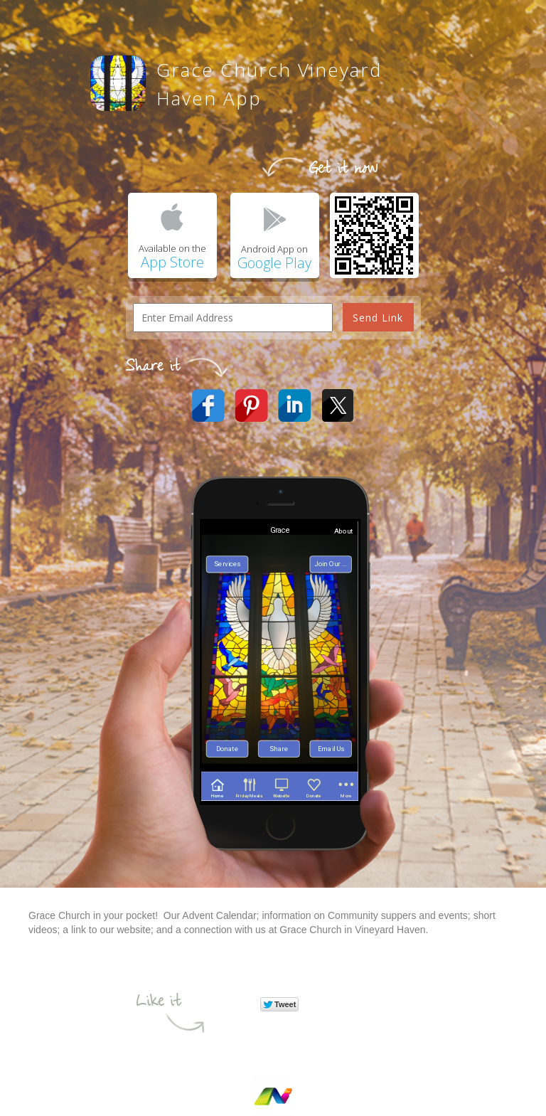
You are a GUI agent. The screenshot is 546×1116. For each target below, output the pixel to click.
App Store (172, 262)
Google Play (274, 262)
